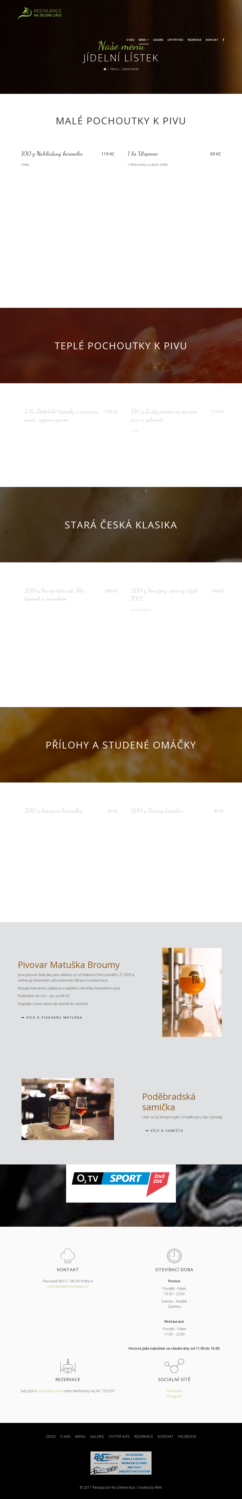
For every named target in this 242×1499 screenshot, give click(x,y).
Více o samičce (164, 1130)
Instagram (174, 1396)
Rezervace (194, 40)
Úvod (51, 1436)
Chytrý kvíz (175, 40)
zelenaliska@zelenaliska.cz (67, 1286)
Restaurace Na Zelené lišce (113, 1487)
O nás (130, 40)
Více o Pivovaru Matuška (52, 1017)
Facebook (174, 1390)
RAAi (158, 1487)
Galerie (158, 40)
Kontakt (212, 40)
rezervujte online (50, 1390)
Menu (142, 40)
